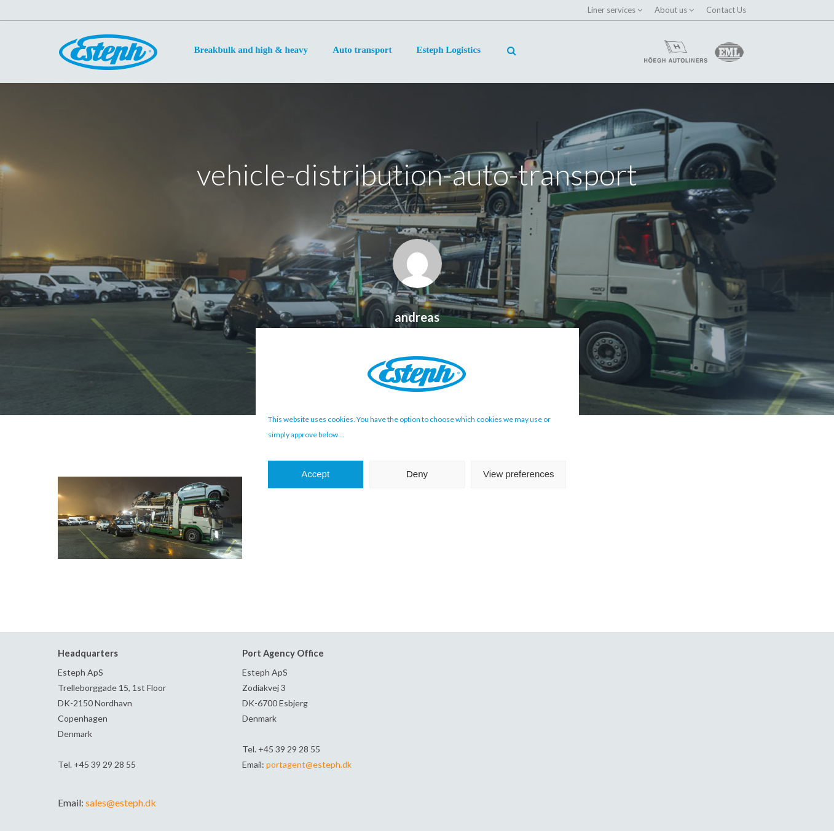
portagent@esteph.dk (309, 764)
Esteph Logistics (448, 50)
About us (671, 10)
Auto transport (361, 50)
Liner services (611, 10)
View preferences (518, 474)
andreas (417, 317)
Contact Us (726, 10)
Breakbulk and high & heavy (251, 50)
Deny (417, 474)
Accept (315, 474)
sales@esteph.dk (120, 802)
